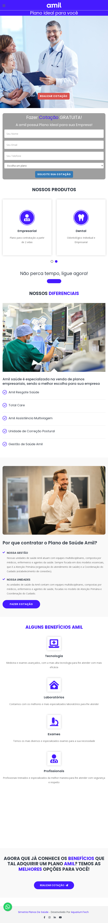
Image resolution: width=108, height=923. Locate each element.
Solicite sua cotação (54, 174)
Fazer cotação (21, 604)
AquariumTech (80, 912)
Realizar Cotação (53, 96)
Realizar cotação (54, 885)
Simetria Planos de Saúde (33, 912)
